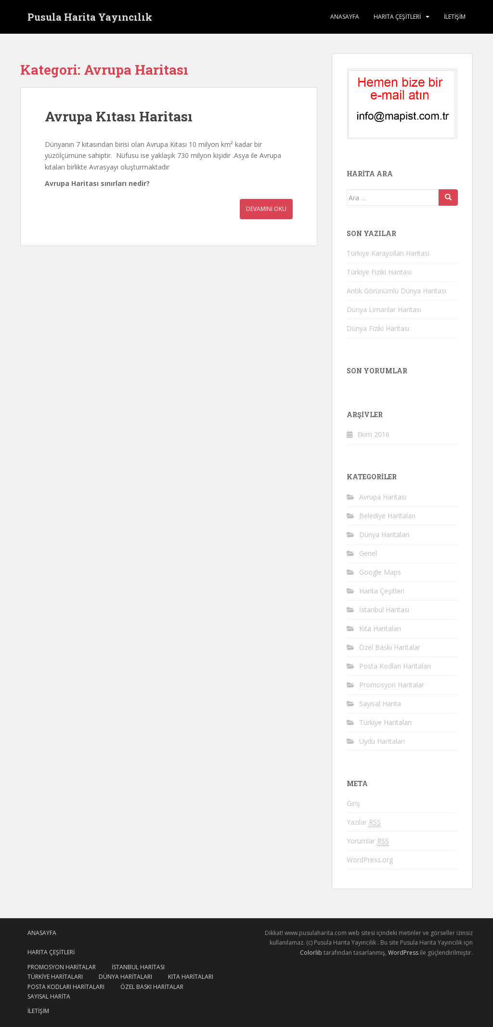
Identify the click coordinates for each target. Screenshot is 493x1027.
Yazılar (364, 822)
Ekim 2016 (373, 434)
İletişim (455, 17)
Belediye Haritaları (387, 515)
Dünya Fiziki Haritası (378, 328)
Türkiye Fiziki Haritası (379, 271)
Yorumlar (368, 841)
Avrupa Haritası (382, 496)
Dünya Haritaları (384, 534)
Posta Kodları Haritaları (395, 666)
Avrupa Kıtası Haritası (119, 116)
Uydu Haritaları (382, 741)
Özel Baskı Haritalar (389, 647)
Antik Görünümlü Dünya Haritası (396, 290)
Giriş (353, 803)
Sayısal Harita (380, 703)
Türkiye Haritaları (385, 722)
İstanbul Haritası (384, 609)
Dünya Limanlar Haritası (384, 309)
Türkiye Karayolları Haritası (388, 253)
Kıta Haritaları (380, 628)
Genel (368, 553)
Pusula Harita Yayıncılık (89, 17)
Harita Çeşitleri (381, 590)
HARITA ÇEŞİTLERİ (397, 17)
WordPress (403, 952)
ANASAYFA (344, 17)
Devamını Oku (266, 209)
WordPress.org (370, 859)
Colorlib (311, 952)
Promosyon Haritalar (391, 684)
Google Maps (380, 572)
